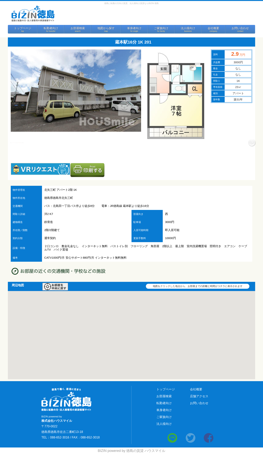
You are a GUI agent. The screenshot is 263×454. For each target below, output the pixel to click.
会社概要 (213, 28)
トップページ (22, 28)
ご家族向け (161, 28)
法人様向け (188, 28)
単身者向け (134, 28)
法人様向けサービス (222, 16)
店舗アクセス (199, 396)
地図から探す (106, 28)
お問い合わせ (240, 28)
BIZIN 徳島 (33, 13)
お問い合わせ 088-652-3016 (170, 15)
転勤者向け (51, 28)
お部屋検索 (78, 28)
